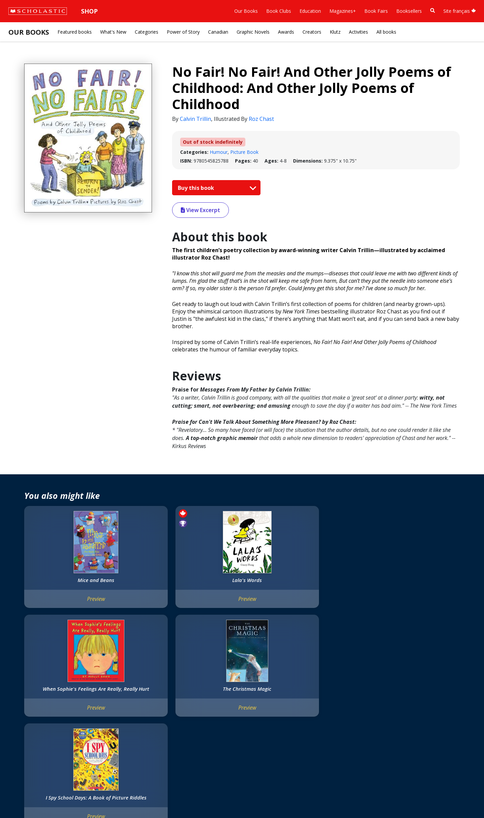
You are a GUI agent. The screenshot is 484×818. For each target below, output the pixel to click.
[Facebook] (220, 676)
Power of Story (183, 32)
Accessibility (24, 708)
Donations (23, 716)
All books (386, 32)
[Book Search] (432, 10)
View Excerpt (200, 210)
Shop (89, 11)
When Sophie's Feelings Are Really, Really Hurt (241, 583)
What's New (113, 32)
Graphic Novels (253, 32)
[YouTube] (233, 676)
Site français (459, 11)
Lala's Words (152, 580)
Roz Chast (261, 119)
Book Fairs (376, 11)
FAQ (95, 691)
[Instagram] (208, 676)
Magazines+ (342, 11)
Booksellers (409, 11)
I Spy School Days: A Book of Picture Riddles (417, 583)
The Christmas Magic (329, 580)
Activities (358, 32)
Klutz (335, 32)
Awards (286, 32)
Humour (219, 152)
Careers (20, 740)
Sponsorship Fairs (31, 724)
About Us (21, 675)
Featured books (74, 32)
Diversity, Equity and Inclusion (43, 699)
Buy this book (215, 188)
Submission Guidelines (35, 748)
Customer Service (223, 686)
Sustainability (26, 732)
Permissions (103, 683)
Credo (18, 683)
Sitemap (20, 798)
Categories (146, 32)
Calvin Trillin (195, 119)
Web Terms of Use (86, 798)
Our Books (246, 11)
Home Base (168, 675)
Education (310, 11)
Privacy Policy (48, 798)
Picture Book (244, 152)
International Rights (112, 675)
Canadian (218, 32)
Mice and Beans (64, 580)
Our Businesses (28, 691)
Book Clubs (278, 11)
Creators (311, 32)
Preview (64, 605)
